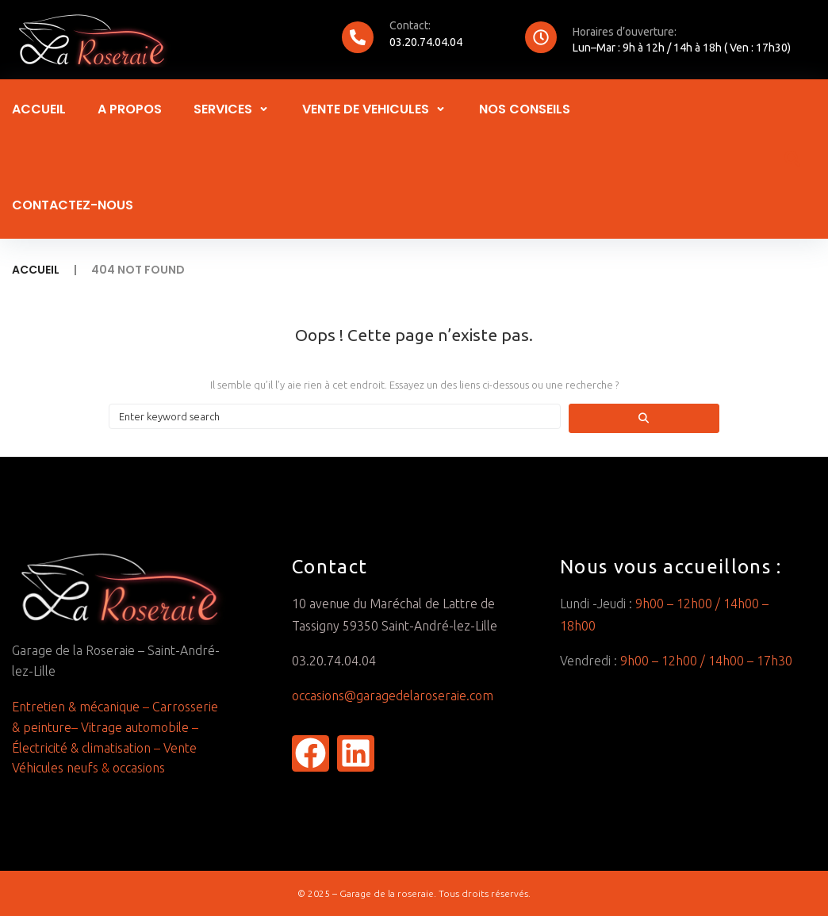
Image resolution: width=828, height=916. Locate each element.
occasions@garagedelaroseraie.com (394, 695)
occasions (139, 768)
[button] (232, 109)
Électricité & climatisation (83, 748)
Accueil (35, 270)
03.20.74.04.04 (425, 42)
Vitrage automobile (133, 727)
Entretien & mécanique (76, 706)
